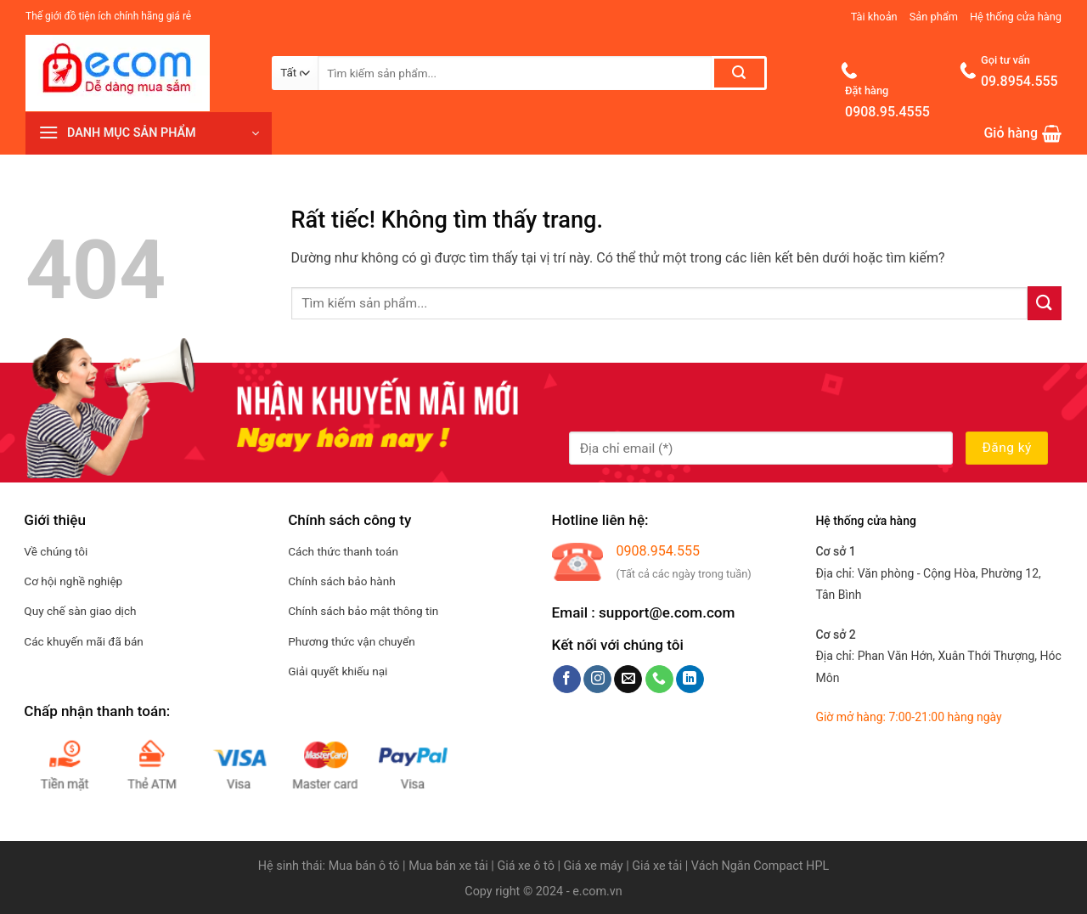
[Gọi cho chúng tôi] (659, 679)
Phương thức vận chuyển (351, 641)
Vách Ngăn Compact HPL (760, 866)
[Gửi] (739, 73)
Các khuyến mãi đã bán (83, 641)
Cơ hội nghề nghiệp (73, 581)
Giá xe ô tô (525, 866)
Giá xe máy (595, 866)
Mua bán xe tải (448, 866)
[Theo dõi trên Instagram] (597, 679)
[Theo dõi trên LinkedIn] (690, 679)
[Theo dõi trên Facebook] (567, 679)
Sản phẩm (934, 16)
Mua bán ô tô (364, 866)
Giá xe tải (657, 866)
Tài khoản (874, 16)
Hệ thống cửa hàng (1016, 16)
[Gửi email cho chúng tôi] (628, 679)
